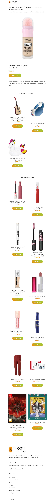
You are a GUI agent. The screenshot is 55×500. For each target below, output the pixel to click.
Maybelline (24, 65)
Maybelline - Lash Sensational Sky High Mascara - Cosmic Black (37, 254)
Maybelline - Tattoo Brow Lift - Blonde (17, 247)
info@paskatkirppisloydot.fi (16, 469)
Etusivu (10, 12)
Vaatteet (11, 493)
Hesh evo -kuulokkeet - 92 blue (37, 124)
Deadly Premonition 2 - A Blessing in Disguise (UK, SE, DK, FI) (17, 427)
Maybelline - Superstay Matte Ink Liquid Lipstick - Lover (17, 201)
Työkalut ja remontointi (15, 490)
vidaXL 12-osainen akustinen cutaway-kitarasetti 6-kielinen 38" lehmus (17, 119)
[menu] (45, 2)
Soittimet (11, 485)
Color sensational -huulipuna (37, 296)
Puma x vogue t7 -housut (17, 379)
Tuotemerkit (18, 65)
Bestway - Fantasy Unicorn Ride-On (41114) (17, 159)
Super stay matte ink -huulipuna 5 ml (37, 208)
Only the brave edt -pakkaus (37, 379)
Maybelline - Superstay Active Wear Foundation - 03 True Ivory (17, 292)
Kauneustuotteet (13, 479)
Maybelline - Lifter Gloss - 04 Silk (17, 331)
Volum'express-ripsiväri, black (37, 338)
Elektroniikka (12, 477)
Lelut (10, 482)
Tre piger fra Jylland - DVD (37, 422)
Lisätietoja (15, 75)
